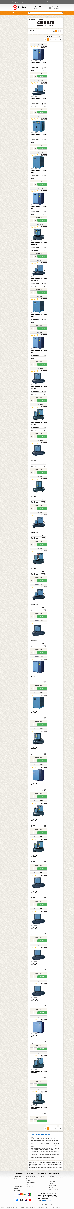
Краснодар (16, 1)
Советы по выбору (53, 1189)
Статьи (51, 1187)
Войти (60, 1)
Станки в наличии (30, 1182)
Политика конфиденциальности (54, 1177)
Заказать (42, 76)
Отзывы (16, 1188)
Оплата (27, 1178)
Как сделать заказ (30, 1176)
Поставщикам (41, 1)
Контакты (55, 1)
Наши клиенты (17, 1180)
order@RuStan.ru (46, 1200)
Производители (18, 1186)
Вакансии (16, 1184)
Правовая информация (52, 1184)
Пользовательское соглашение (53, 1180)
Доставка (28, 1180)
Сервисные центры (30, 1186)
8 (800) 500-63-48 (38, 6)
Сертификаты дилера (17, 1177)
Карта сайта (17, 1190)
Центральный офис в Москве (45, 1204)
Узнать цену (38, 73)
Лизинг (27, 1184)
